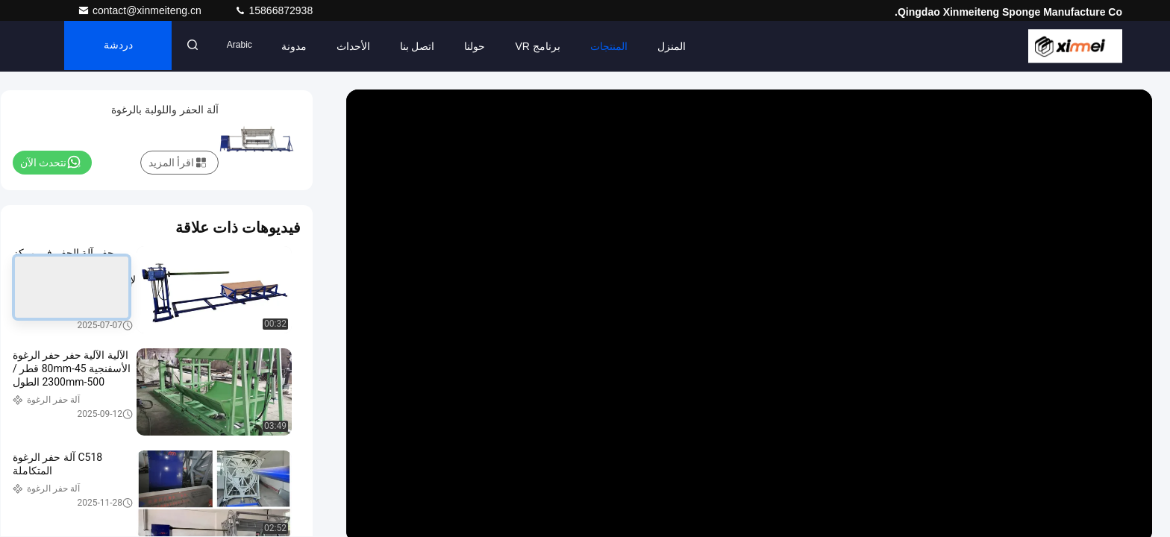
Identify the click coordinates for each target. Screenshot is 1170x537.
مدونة (303, 46)
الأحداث (362, 46)
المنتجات (617, 46)
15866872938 (273, 10)
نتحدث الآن (50, 161)
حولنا (484, 46)
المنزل (680, 46)
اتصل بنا (426, 46)
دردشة (122, 46)
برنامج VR (547, 46)
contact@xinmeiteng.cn (141, 10)
